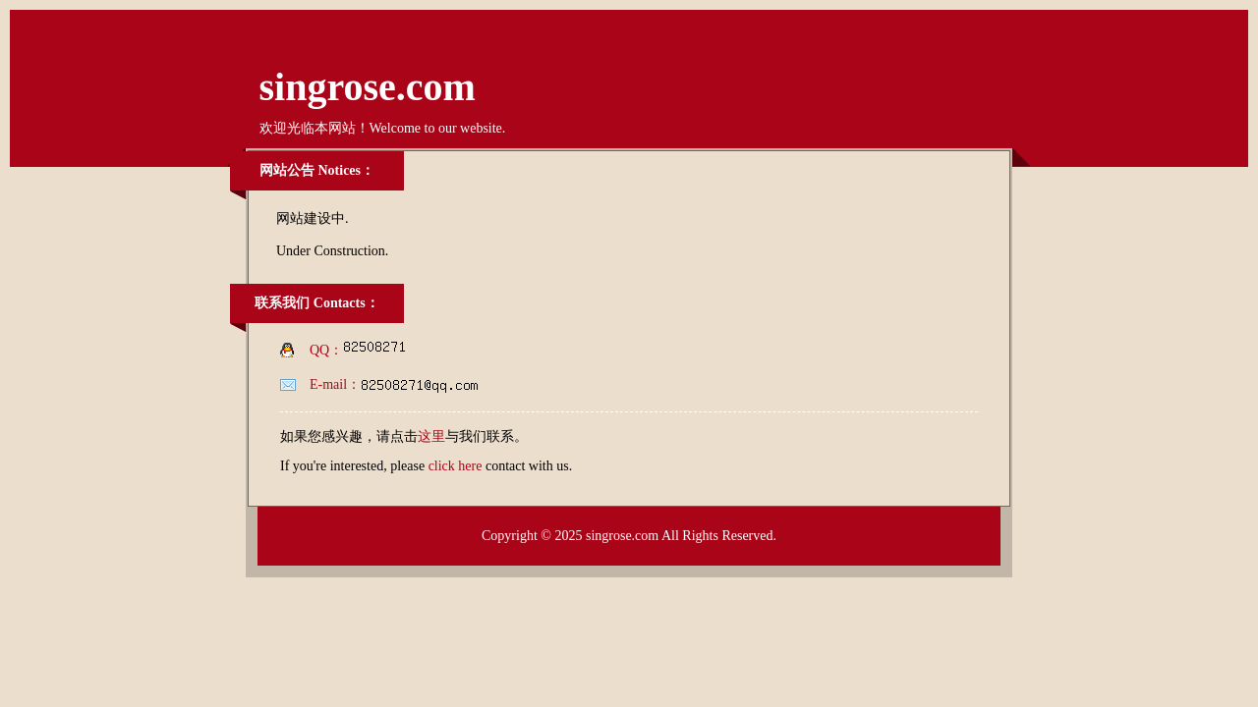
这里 (431, 436)
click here (456, 466)
